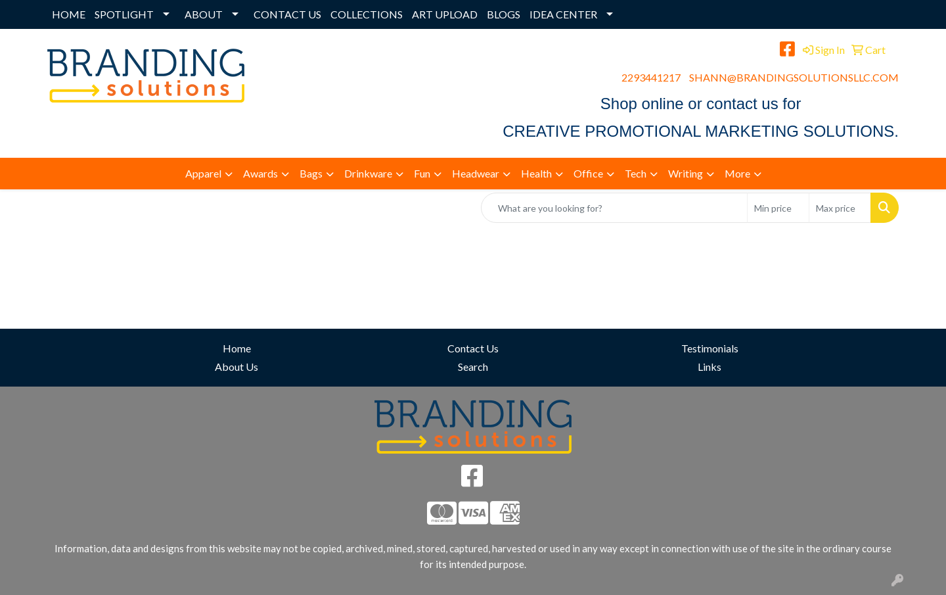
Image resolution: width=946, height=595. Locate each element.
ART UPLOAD (445, 14)
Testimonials (709, 348)
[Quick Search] (614, 208)
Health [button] (536, 173)
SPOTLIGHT (124, 14)
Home (237, 348)
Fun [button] (422, 173)
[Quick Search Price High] (840, 208)
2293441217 (651, 77)
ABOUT (204, 14)
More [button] (737, 173)
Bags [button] (311, 173)
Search (473, 366)
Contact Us (473, 348)
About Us (236, 366)
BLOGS (503, 14)
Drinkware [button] (368, 173)
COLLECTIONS (366, 14)
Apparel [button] (203, 173)
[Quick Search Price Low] (778, 208)
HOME (68, 14)
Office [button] (588, 173)
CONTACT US (287, 14)
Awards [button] (260, 173)
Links (709, 366)
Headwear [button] (475, 173)
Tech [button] (635, 173)
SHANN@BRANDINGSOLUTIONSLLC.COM (794, 77)
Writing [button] (685, 173)
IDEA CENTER (563, 14)
